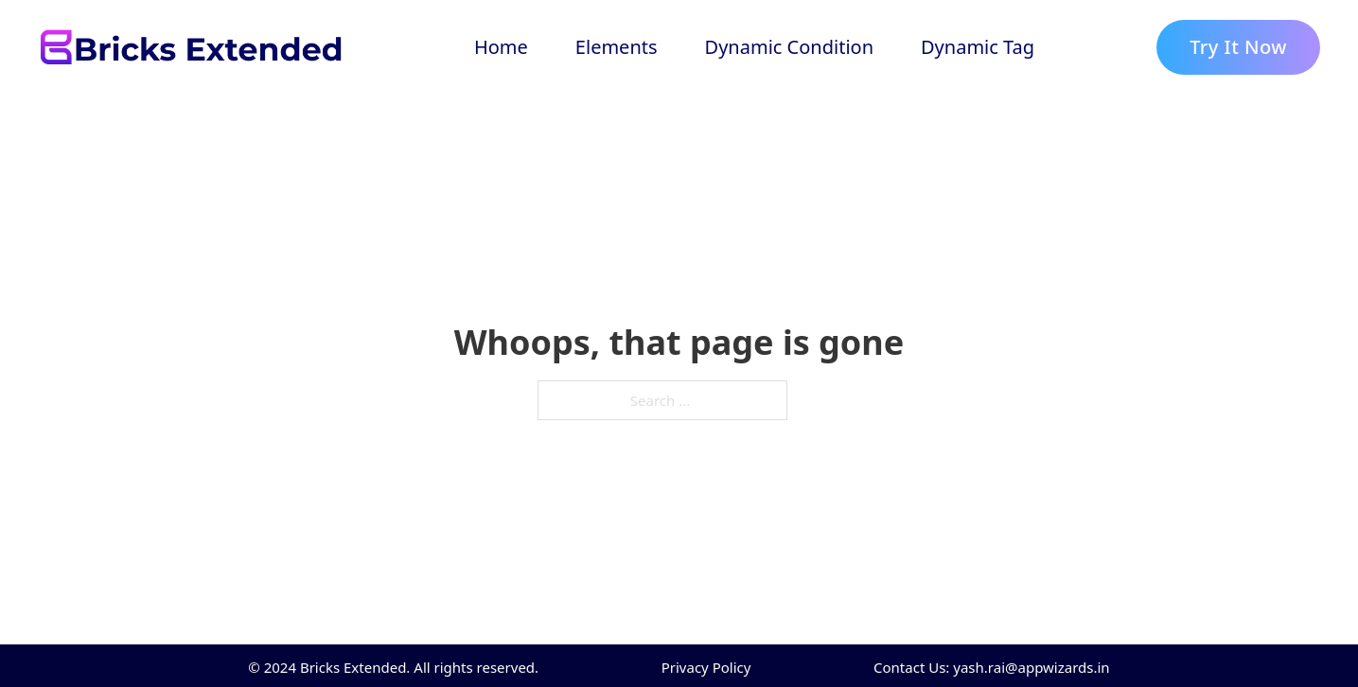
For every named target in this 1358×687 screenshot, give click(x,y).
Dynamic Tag (977, 47)
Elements (616, 47)
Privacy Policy (706, 667)
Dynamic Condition (789, 47)
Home (501, 47)
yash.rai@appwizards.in (1031, 667)
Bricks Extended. (355, 667)
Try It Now (1238, 47)
